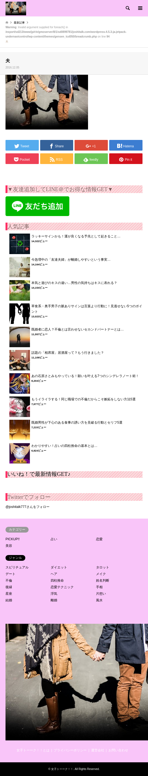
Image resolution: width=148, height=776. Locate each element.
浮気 (54, 594)
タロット (102, 567)
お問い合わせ (118, 750)
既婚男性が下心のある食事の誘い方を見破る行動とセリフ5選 (76, 422)
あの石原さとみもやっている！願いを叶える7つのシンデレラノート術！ (85, 376)
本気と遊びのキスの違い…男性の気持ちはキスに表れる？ (74, 283)
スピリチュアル (17, 567)
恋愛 (99, 539)
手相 (99, 587)
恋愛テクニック (62, 587)
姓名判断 (102, 580)
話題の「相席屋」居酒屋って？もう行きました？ (67, 353)
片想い (101, 594)
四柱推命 (57, 580)
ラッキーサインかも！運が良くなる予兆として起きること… (75, 236)
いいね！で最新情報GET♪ (38, 474)
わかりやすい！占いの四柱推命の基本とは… (64, 446)
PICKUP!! (13, 539)
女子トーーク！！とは (33, 750)
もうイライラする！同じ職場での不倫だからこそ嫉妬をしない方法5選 (83, 399)
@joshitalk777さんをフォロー (28, 507)
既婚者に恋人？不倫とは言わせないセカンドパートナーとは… (77, 329)
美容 (9, 546)
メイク (101, 574)
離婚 (54, 600)
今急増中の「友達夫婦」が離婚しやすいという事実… (71, 259)
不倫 (9, 580)
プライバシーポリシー (70, 750)
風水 (99, 600)
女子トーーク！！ (62, 769)
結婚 (9, 600)
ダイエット (59, 567)
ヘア (54, 574)
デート (10, 574)
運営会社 (97, 750)
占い (54, 539)
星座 (9, 594)
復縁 (9, 587)
